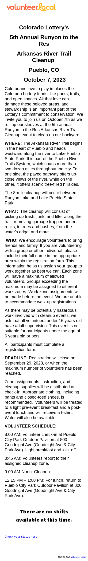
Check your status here (21, 536)
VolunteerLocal (78, 557)
